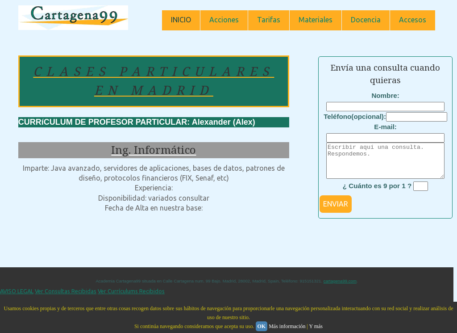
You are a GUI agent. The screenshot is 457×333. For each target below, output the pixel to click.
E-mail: (385, 127)
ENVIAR (335, 211)
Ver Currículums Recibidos (131, 298)
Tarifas (268, 20)
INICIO (181, 20)
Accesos (412, 20)
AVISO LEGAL (16, 298)
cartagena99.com (340, 287)
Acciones (224, 20)
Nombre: (385, 95)
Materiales (315, 20)
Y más (316, 326)
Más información (287, 326)
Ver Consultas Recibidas (65, 298)
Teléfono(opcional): (355, 116)
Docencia (366, 20)
